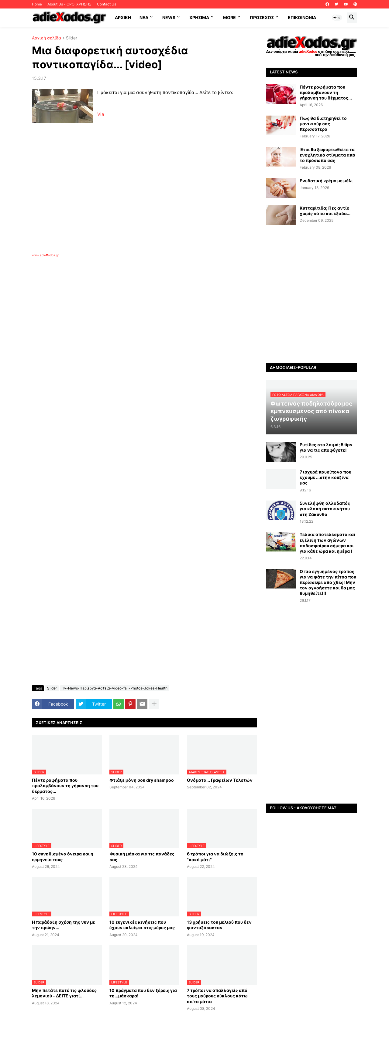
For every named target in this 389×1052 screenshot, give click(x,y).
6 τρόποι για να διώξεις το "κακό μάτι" (215, 856)
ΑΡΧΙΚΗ (123, 17)
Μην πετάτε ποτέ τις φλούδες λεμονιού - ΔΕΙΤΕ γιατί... (64, 993)
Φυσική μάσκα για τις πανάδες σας (141, 856)
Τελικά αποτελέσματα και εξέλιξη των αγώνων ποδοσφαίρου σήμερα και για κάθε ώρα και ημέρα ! (327, 543)
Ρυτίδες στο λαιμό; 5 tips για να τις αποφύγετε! (326, 447)
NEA (143, 17)
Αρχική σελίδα (46, 38)
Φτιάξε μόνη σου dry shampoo (141, 780)
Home (37, 4)
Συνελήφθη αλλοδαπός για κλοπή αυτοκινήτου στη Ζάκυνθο (325, 509)
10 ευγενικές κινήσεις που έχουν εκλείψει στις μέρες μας (142, 924)
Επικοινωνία (302, 17)
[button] (337, 18)
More (229, 17)
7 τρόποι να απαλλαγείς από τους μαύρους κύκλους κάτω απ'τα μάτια (217, 996)
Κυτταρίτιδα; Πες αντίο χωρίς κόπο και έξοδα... (325, 210)
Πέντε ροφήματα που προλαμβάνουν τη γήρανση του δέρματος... (65, 785)
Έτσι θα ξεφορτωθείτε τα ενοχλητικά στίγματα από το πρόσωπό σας (327, 155)
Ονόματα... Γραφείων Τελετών (220, 780)
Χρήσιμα (199, 17)
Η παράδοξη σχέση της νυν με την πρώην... (63, 924)
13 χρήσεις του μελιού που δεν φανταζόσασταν (219, 924)
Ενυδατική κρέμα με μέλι (326, 180)
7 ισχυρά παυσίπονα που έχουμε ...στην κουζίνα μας (325, 477)
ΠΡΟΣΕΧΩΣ (262, 17)
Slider (71, 38)
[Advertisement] (129, 327)
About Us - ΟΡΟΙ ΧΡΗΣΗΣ (69, 4)
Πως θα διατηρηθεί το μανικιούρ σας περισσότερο (323, 124)
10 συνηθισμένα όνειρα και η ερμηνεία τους (62, 856)
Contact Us (106, 4)
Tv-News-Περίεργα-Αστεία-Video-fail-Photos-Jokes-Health (114, 688)
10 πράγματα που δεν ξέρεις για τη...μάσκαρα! (143, 993)
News (168, 17)
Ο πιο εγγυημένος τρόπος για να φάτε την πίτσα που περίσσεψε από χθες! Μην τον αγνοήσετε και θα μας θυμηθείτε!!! (328, 582)
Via (100, 114)
